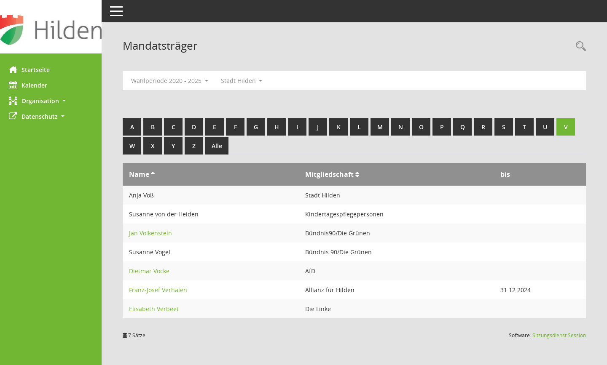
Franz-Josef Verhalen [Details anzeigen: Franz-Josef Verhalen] (162, 290)
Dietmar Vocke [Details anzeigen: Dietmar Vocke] (153, 271)
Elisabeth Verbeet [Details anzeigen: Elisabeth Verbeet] (158, 309)
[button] (52, 101)
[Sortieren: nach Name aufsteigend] (156, 174)
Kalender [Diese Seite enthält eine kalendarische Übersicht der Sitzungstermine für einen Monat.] (32, 85)
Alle (220, 146)
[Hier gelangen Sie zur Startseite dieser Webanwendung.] (52, 30)
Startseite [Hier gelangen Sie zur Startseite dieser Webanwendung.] (33, 69)
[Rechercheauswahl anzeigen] (579, 46)
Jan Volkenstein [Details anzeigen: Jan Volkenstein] (154, 233)
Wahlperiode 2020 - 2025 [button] (173, 81)
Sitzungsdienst (559, 335)
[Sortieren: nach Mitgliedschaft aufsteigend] (359, 174)
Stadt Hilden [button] (245, 81)
